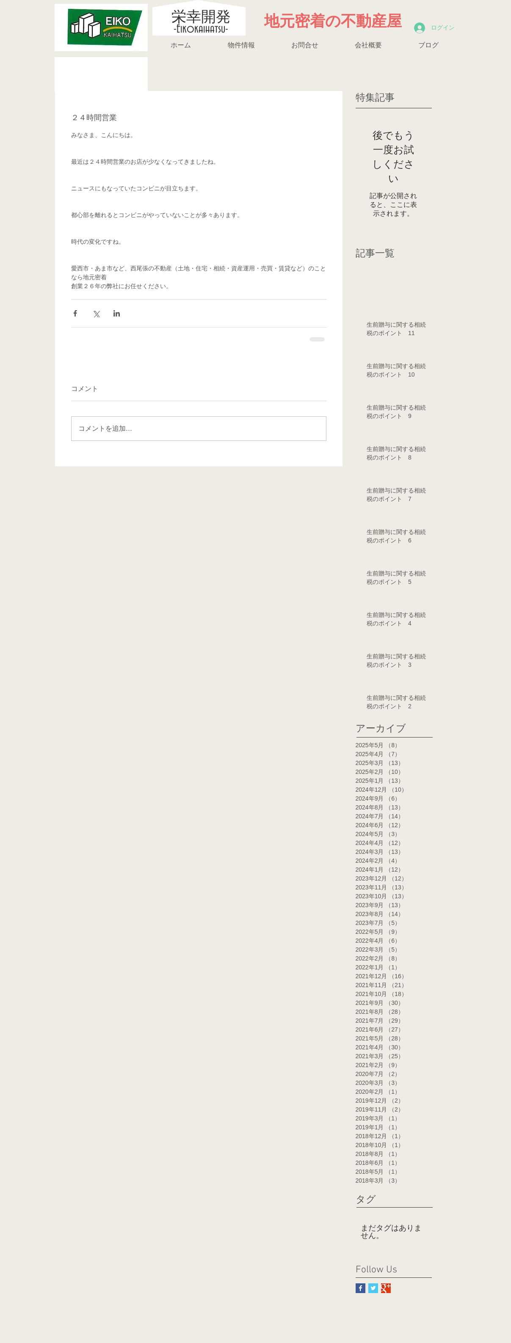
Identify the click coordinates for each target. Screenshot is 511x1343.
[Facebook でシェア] (75, 313)
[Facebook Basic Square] (360, 1288)
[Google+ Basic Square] (386, 1288)
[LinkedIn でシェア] (117, 313)
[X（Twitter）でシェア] (96, 313)
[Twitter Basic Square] (373, 1288)
